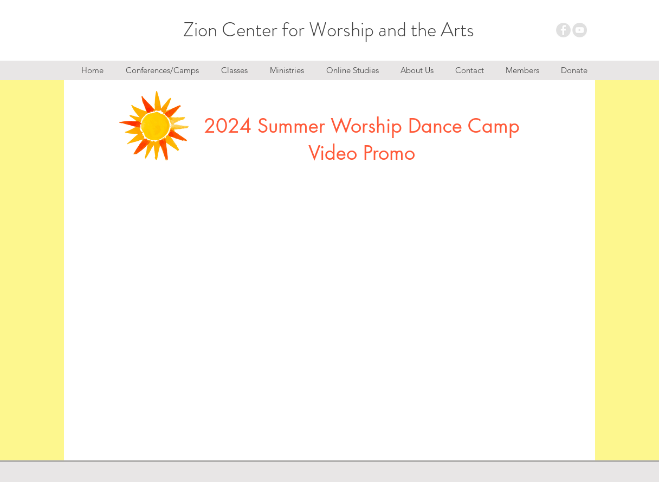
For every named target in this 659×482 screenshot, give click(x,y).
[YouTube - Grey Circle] (579, 30)
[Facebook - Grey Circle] (563, 30)
